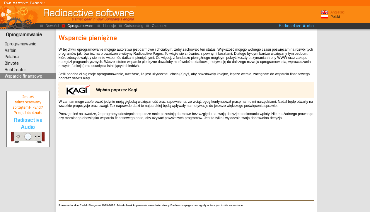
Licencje (109, 26)
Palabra (12, 57)
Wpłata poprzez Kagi (116, 90)
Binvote (12, 63)
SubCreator (15, 70)
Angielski (337, 12)
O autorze (159, 26)
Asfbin (10, 50)
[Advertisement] (343, 120)
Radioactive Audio (296, 25)
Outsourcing (133, 26)
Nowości (52, 26)
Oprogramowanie (24, 34)
